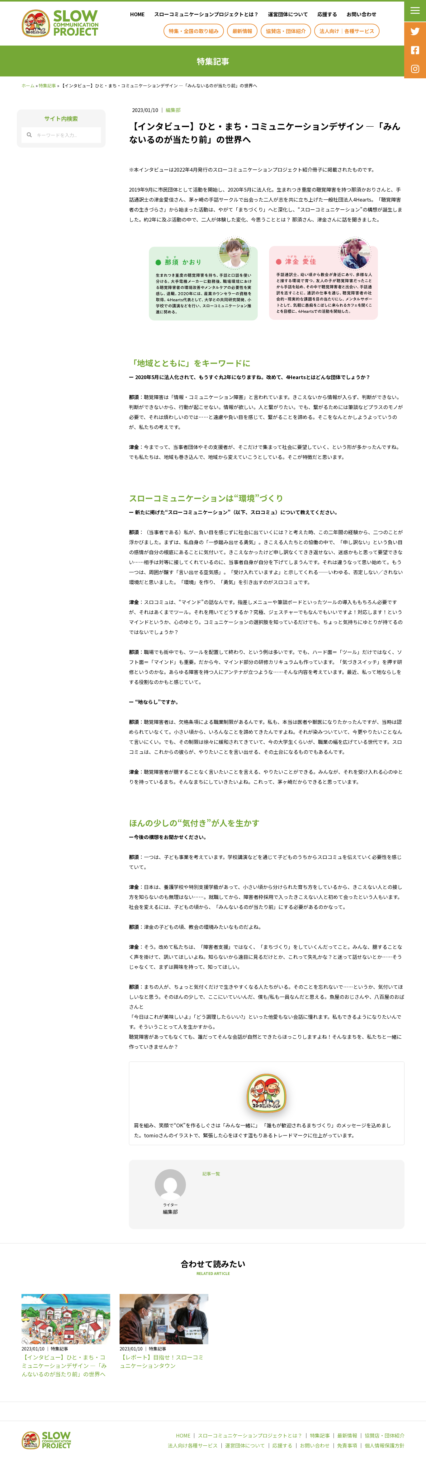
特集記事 (47, 85)
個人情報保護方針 (385, 1445)
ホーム (28, 85)
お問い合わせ (315, 1445)
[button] (415, 11)
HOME (183, 1435)
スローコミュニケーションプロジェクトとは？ (250, 1435)
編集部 (173, 110)
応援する (282, 1445)
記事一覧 (211, 1173)
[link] (136, 14)
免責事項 (347, 1445)
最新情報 (347, 1435)
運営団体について (245, 1445)
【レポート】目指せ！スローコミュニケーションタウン (162, 1361)
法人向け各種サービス (193, 1445)
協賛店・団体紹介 (385, 1435)
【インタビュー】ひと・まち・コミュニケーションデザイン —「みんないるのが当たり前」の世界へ (64, 1365)
